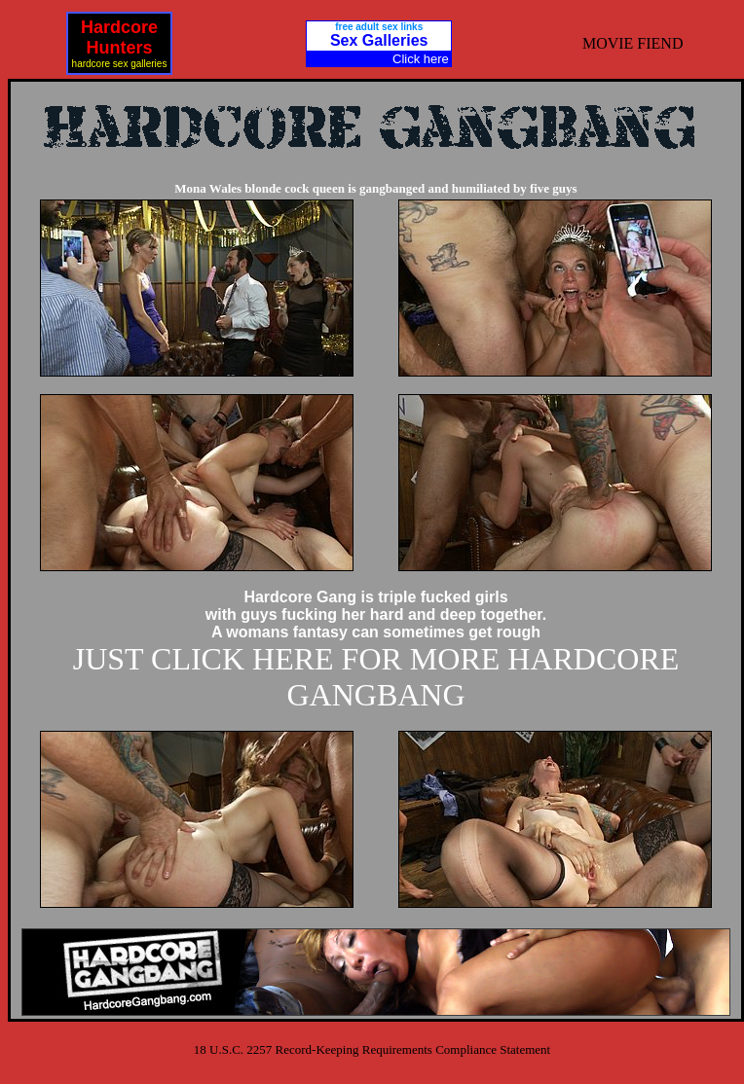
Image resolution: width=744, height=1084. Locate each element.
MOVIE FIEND (633, 43)
